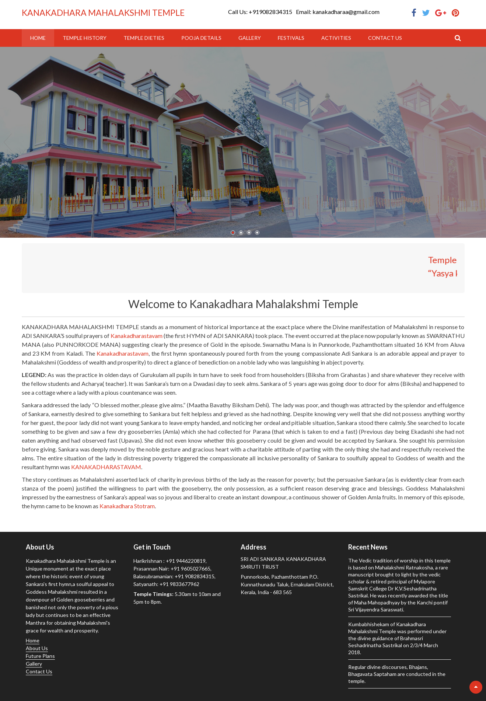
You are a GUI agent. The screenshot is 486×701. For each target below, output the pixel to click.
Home (38, 38)
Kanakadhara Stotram (127, 505)
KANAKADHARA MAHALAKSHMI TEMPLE (103, 12)
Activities (336, 38)
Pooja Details (201, 38)
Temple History (84, 38)
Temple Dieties (143, 38)
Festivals (291, 38)
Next (478, 142)
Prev (8, 142)
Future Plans (40, 656)
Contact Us (385, 38)
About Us (37, 648)
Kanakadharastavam (136, 335)
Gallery (249, 38)
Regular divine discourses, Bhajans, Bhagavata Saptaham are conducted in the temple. (396, 674)
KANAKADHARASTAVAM (106, 466)
